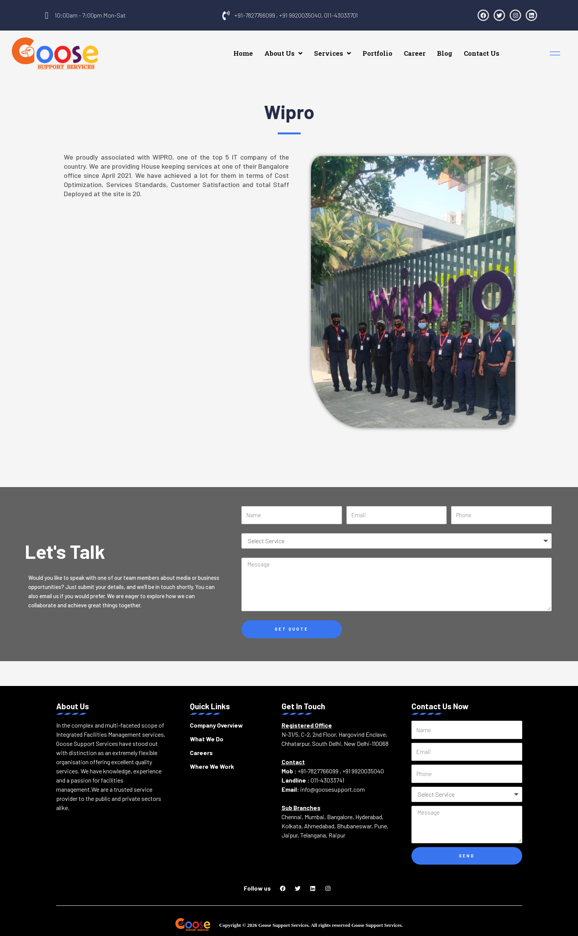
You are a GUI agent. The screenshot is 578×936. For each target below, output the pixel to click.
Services (350, 51)
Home (260, 51)
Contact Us (499, 51)
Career (432, 51)
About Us (301, 51)
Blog (462, 51)
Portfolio (395, 51)
